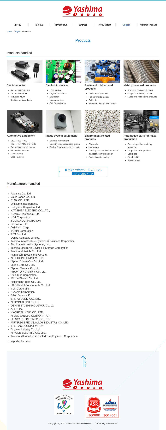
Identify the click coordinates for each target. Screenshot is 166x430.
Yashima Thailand (148, 25)
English (126, 25)
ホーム (17, 25)
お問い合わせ (104, 25)
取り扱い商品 (61, 25)
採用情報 (83, 25)
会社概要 (39, 25)
